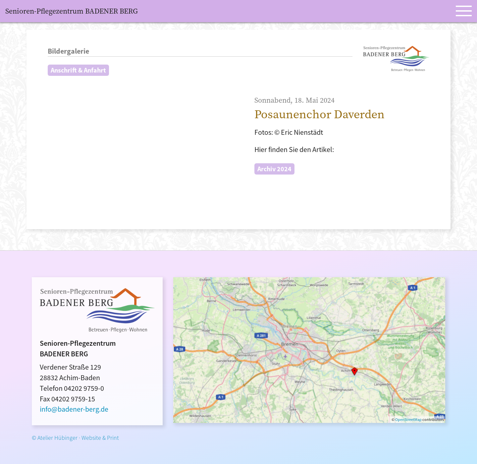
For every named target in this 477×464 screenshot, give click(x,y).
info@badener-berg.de (74, 409)
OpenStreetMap (408, 419)
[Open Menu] (464, 11)
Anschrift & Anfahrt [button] (78, 70)
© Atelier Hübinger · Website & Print (75, 437)
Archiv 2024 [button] (274, 169)
